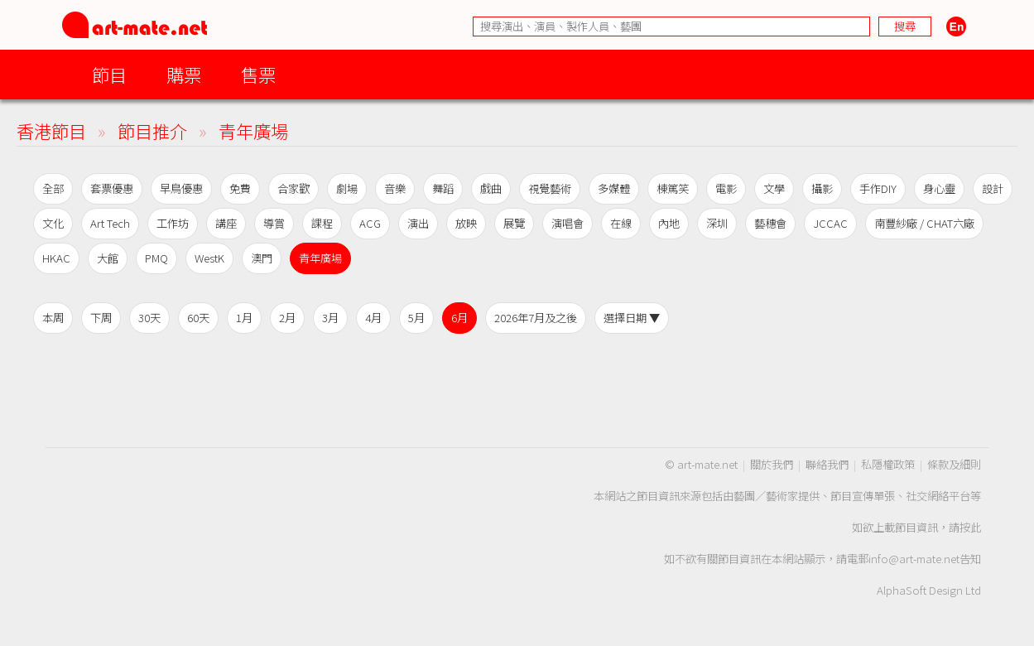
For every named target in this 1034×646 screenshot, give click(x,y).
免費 (240, 188)
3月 (330, 317)
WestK (209, 258)
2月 (287, 317)
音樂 (395, 188)
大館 (107, 258)
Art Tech (110, 223)
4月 (373, 317)
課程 (322, 223)
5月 (416, 317)
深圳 (717, 223)
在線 (621, 223)
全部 (53, 188)
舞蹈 (443, 188)
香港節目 (51, 130)
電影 (726, 188)
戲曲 (491, 188)
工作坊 (172, 223)
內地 (669, 223)
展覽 (514, 223)
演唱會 (567, 223)
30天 (149, 317)
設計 (992, 188)
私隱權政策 (888, 464)
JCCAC (830, 223)
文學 (774, 188)
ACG (370, 223)
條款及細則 (954, 464)
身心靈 (939, 188)
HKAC (56, 258)
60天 (198, 317)
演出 (418, 223)
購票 (183, 74)
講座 (226, 223)
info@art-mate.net (913, 558)
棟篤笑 (672, 188)
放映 (466, 223)
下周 (101, 317)
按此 (970, 527)
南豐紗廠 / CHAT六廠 (924, 223)
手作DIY (878, 188)
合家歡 (293, 188)
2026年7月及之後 (535, 317)
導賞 (274, 223)
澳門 (261, 258)
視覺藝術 (549, 188)
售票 (258, 74)
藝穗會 (770, 223)
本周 (53, 317)
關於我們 (771, 464)
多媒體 (614, 188)
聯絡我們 (827, 464)
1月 (244, 317)
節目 (109, 74)
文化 (53, 223)
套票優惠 (111, 188)
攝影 (822, 188)
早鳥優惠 (181, 188)
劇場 (347, 188)
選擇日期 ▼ (632, 317)
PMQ (156, 258)
